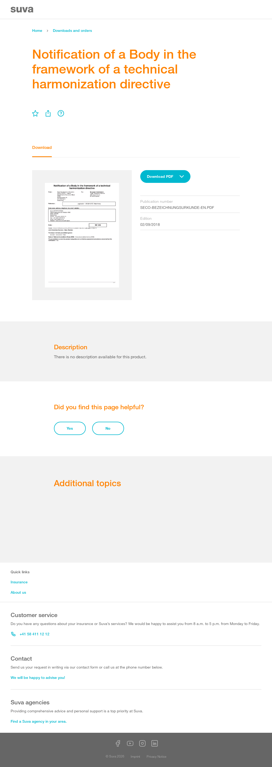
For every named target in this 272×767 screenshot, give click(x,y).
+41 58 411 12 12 (30, 634)
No (107, 428)
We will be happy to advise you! (38, 677)
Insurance (19, 582)
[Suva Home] (22, 9)
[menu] (35, 113)
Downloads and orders (72, 30)
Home (37, 30)
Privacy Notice (156, 756)
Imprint (135, 756)
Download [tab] (42, 147)
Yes (70, 428)
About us (18, 592)
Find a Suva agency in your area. (39, 721)
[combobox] (165, 176)
